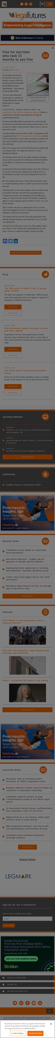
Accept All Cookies (35, 1033)
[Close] (51, 1024)
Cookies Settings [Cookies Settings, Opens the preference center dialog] (18, 1033)
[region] (27, 1029)
